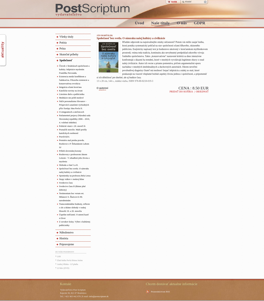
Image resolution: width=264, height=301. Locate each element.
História (63, 238)
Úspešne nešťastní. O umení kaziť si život (74, 216)
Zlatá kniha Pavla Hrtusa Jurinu (70, 260)
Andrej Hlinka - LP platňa (67, 264)
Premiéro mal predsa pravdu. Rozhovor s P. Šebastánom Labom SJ (74, 144)
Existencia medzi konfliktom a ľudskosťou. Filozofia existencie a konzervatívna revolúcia (74, 80)
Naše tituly (160, 23)
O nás (182, 23)
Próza (62, 48)
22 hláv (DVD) (63, 268)
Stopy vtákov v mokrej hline (71, 179)
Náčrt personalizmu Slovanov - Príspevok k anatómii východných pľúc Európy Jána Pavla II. (74, 105)
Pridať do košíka (181, 91)
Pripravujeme (66, 244)
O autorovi (102, 88)
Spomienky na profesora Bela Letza (74, 175)
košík (174, 2)
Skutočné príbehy (68, 54)
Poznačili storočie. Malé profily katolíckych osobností (73, 131)
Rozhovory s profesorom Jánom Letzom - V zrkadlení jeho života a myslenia (74, 158)
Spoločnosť (65, 60)
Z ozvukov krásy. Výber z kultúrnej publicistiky (74, 223)
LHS (59, 256)
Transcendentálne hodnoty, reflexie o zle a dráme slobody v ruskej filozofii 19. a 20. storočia (74, 207)
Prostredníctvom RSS (160, 291)
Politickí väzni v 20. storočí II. (72, 126)
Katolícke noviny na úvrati (70, 90)
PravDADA (64, 136)
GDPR (199, 23)
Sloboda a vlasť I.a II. (68, 165)
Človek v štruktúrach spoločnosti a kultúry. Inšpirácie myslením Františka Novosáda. (74, 69)
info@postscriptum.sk (98, 296)
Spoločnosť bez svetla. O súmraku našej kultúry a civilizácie (74, 170)
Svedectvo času (66, 182)
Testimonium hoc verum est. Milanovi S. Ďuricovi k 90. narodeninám (71, 197)
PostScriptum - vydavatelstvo (92, 10)
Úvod (139, 23)
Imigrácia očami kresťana (70, 87)
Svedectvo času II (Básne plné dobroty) (72, 188)
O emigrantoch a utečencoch (71, 112)
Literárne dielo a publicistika (71, 94)
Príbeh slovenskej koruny (70, 151)
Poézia (63, 42)
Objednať (202, 91)
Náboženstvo (66, 232)
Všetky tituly (66, 36)
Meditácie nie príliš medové (71, 97)
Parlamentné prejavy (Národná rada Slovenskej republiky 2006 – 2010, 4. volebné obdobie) (74, 119)
